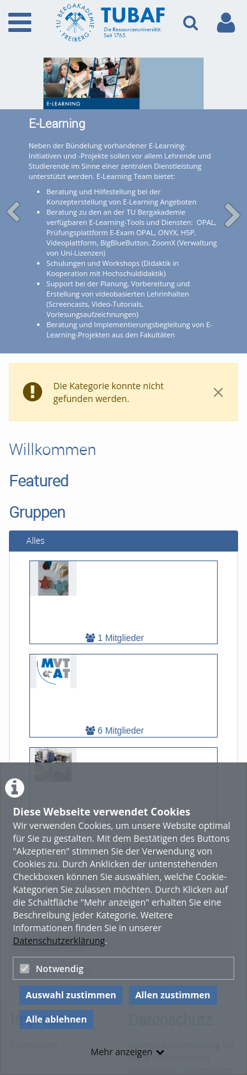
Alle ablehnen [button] (56, 1019)
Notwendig (52, 969)
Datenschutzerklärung (59, 940)
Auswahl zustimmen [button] (71, 995)
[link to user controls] (226, 22)
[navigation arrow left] (13, 204)
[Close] (218, 377)
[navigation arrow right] (232, 208)
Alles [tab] (30, 526)
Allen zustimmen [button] (173, 995)
